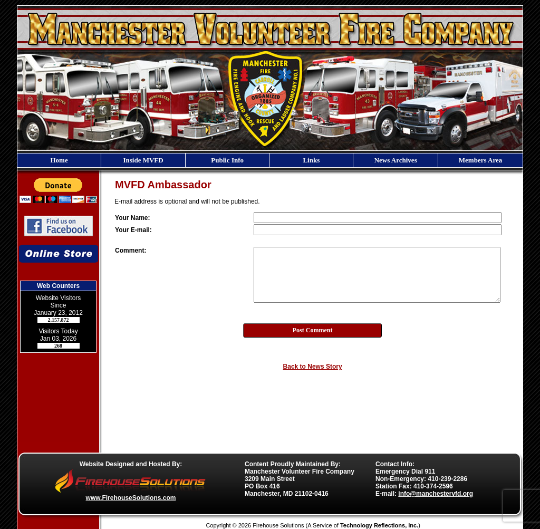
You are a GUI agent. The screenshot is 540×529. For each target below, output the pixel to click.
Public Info (227, 160)
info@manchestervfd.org (435, 493)
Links (311, 160)
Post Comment (313, 330)
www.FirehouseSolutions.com (131, 498)
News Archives (395, 160)
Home (59, 160)
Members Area (480, 160)
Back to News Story (312, 366)
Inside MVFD (143, 160)
